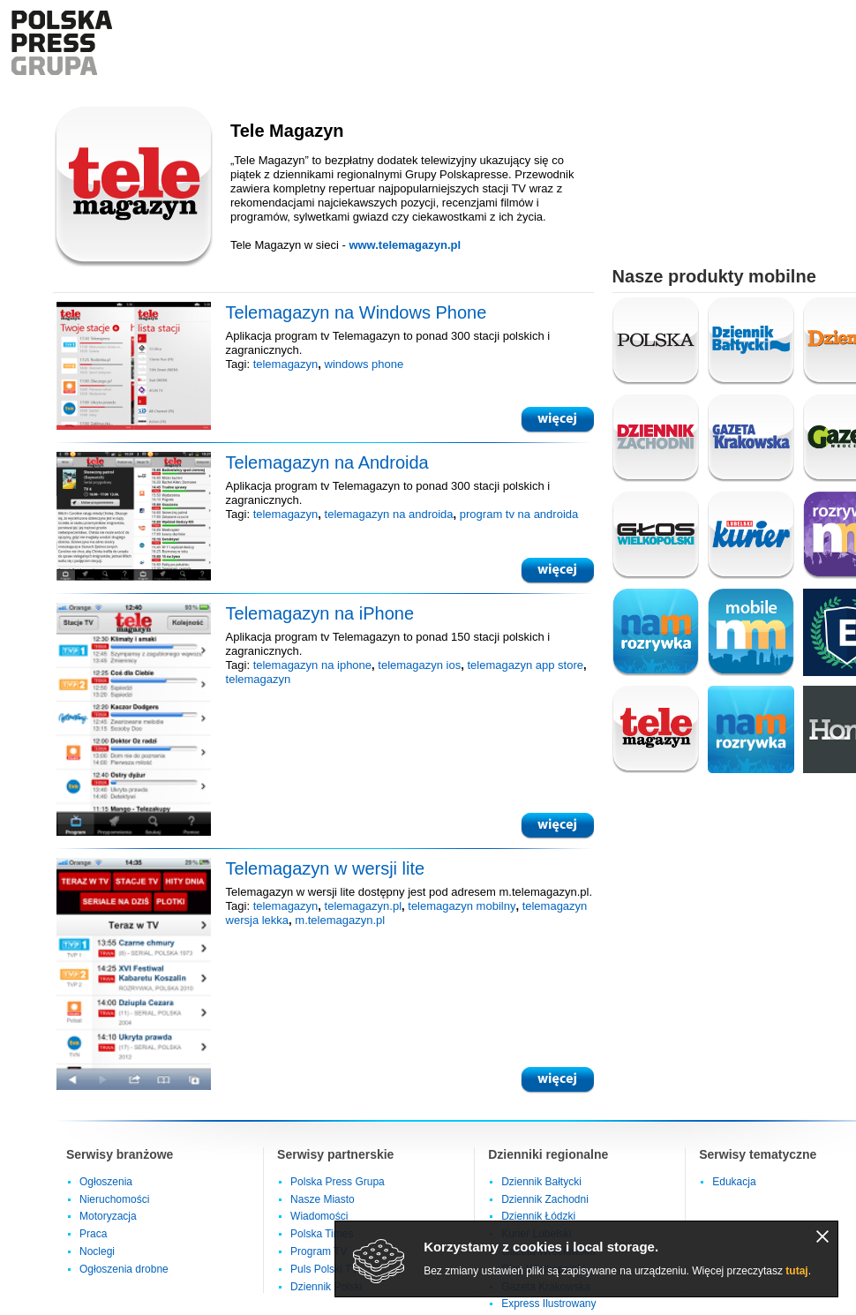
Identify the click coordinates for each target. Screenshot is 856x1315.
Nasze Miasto (322, 1199)
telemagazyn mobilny (461, 906)
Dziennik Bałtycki (541, 1182)
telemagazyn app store (525, 665)
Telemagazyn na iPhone (320, 613)
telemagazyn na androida (389, 514)
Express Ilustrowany (548, 1303)
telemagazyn (286, 364)
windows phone (364, 364)
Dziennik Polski (326, 1287)
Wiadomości (319, 1216)
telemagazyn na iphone (312, 665)
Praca (93, 1234)
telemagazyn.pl (363, 906)
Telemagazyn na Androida (327, 462)
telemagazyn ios (419, 665)
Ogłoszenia (105, 1182)
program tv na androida (519, 514)
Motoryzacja (108, 1216)
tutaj (796, 1271)
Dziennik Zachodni (545, 1199)
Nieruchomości (114, 1199)
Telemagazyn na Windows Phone (356, 312)
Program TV (318, 1251)
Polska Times (321, 1234)
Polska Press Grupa (337, 1182)
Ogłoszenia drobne (124, 1269)
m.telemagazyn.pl (340, 920)
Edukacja (733, 1182)
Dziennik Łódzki (538, 1216)
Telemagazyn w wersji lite (325, 868)
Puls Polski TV (324, 1269)
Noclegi (97, 1251)
